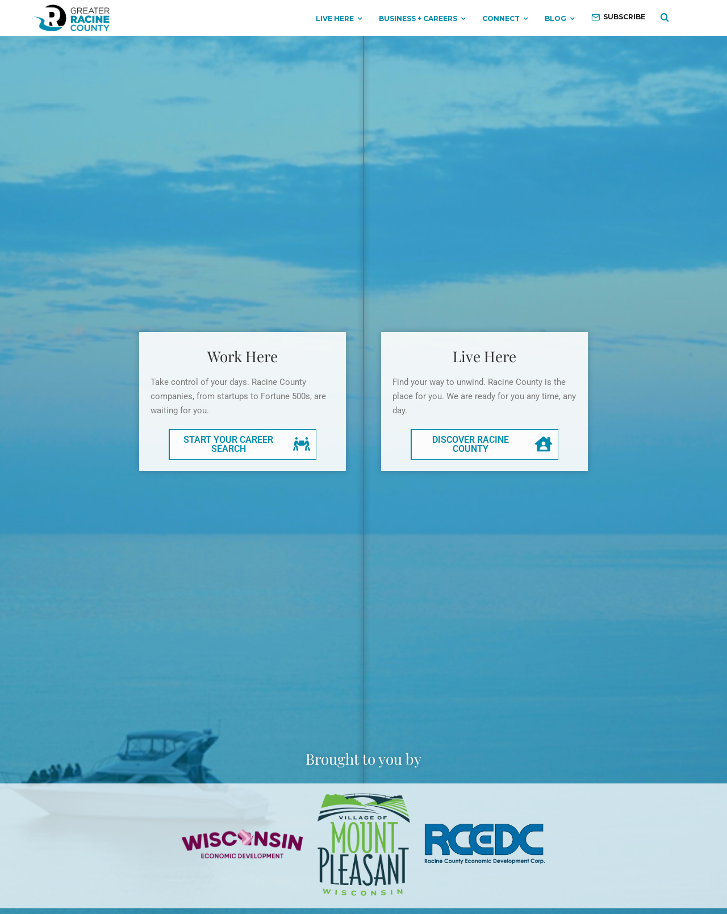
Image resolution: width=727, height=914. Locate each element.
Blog (555, 18)
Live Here (335, 18)
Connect (501, 18)
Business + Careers (418, 18)
